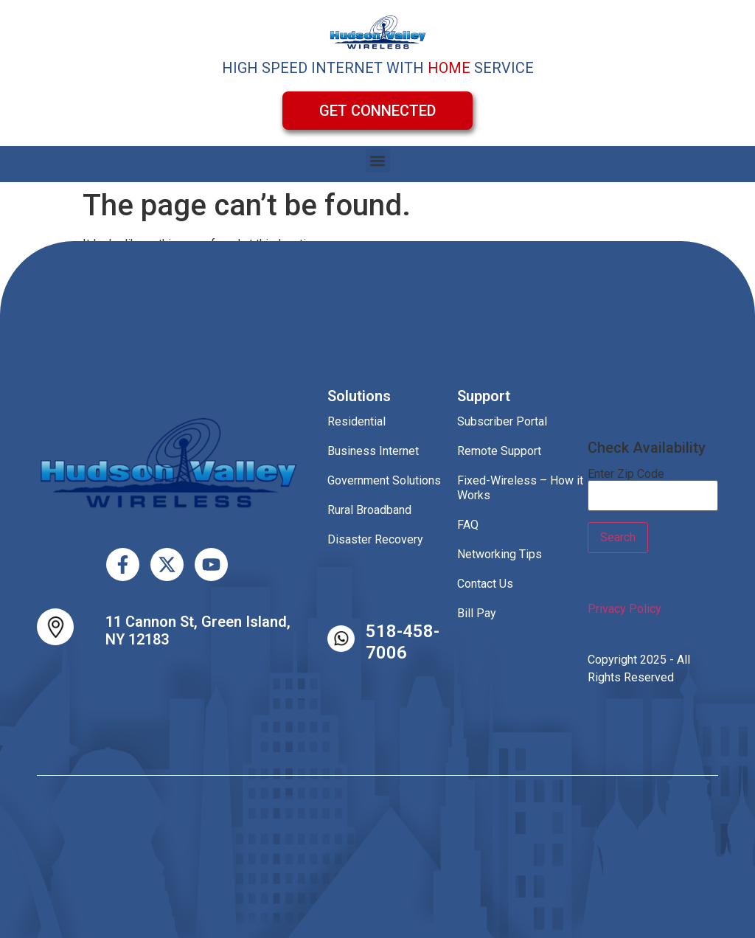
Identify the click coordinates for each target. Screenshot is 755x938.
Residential (356, 421)
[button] (378, 160)
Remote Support (499, 451)
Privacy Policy (624, 609)
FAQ (468, 525)
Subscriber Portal (502, 421)
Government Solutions (384, 480)
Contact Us (485, 584)
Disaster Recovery (375, 539)
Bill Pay (476, 613)
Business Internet (373, 451)
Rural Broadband (369, 510)
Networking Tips (499, 554)
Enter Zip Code (626, 474)
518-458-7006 (402, 642)
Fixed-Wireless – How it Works (520, 487)
